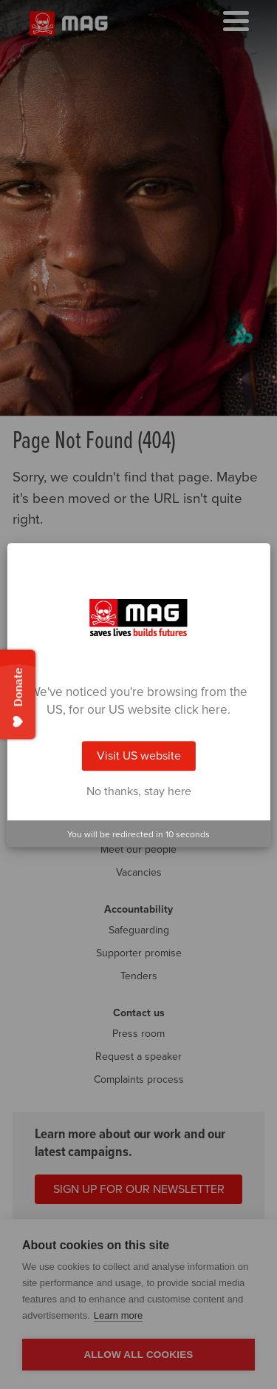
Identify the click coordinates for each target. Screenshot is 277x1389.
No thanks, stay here (138, 791)
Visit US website (139, 755)
